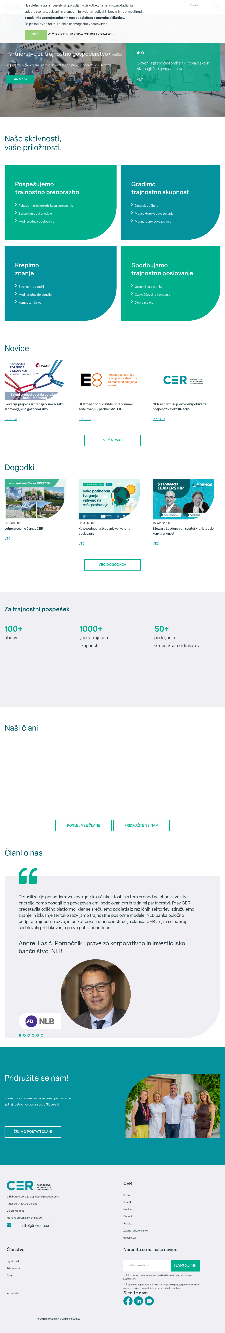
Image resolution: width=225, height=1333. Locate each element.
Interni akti (13, 1293)
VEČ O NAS (20, 79)
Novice (127, 1209)
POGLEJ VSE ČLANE (83, 825)
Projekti (127, 1223)
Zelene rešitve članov (135, 1230)
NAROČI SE (185, 1265)
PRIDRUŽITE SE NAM (141, 825)
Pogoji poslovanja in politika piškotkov (58, 1318)
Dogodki (128, 1216)
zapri (195, 5)
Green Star (129, 1237)
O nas (126, 1195)
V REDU (36, 34)
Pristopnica (13, 1268)
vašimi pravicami (141, 1288)
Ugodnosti (13, 1261)
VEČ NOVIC (112, 440)
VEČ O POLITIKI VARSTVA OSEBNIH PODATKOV (80, 34)
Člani (9, 1275)
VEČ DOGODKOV (112, 565)
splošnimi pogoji (172, 1285)
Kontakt (128, 1202)
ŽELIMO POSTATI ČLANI (33, 1132)
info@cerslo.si (35, 1225)
